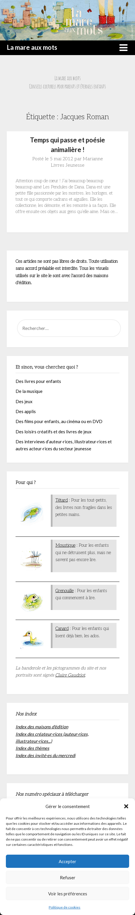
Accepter (67, 861)
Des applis (26, 411)
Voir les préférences (67, 893)
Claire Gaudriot (70, 675)
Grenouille (64, 590)
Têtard (61, 500)
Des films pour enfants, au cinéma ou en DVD (59, 421)
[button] (126, 806)
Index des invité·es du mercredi (45, 755)
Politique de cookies (64, 907)
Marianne (93, 159)
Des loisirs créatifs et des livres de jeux (54, 431)
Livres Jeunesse (68, 165)
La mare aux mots (32, 47)
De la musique (29, 391)
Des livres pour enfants (38, 381)
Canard (62, 628)
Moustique (65, 545)
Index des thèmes (32, 748)
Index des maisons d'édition (42, 726)
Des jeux (24, 401)
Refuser (67, 877)
